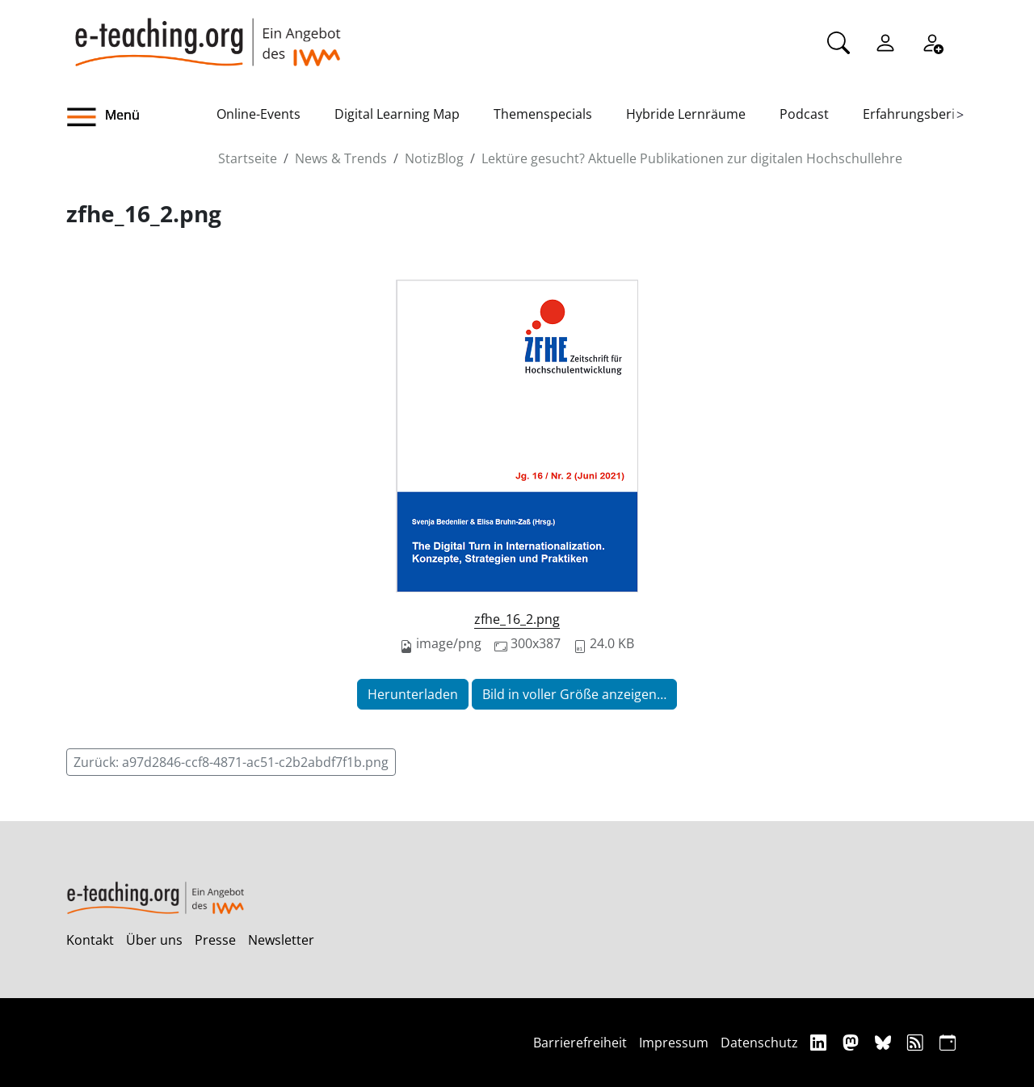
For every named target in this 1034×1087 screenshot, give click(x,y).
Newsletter (281, 940)
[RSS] (917, 1042)
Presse (215, 940)
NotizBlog (434, 158)
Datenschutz (759, 1042)
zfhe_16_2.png (517, 619)
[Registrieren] (932, 41)
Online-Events (258, 114)
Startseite (247, 158)
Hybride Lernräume (686, 114)
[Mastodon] (853, 1042)
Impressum (673, 1042)
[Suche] (838, 41)
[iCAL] (947, 1042)
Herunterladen (413, 694)
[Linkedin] (820, 1042)
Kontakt (90, 940)
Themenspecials (543, 114)
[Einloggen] (885, 41)
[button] (141, 117)
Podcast (804, 114)
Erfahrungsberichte (922, 114)
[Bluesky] (885, 1042)
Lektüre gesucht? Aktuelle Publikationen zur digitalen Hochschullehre (691, 158)
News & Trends (341, 158)
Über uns (154, 940)
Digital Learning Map (397, 114)
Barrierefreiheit (580, 1042)
